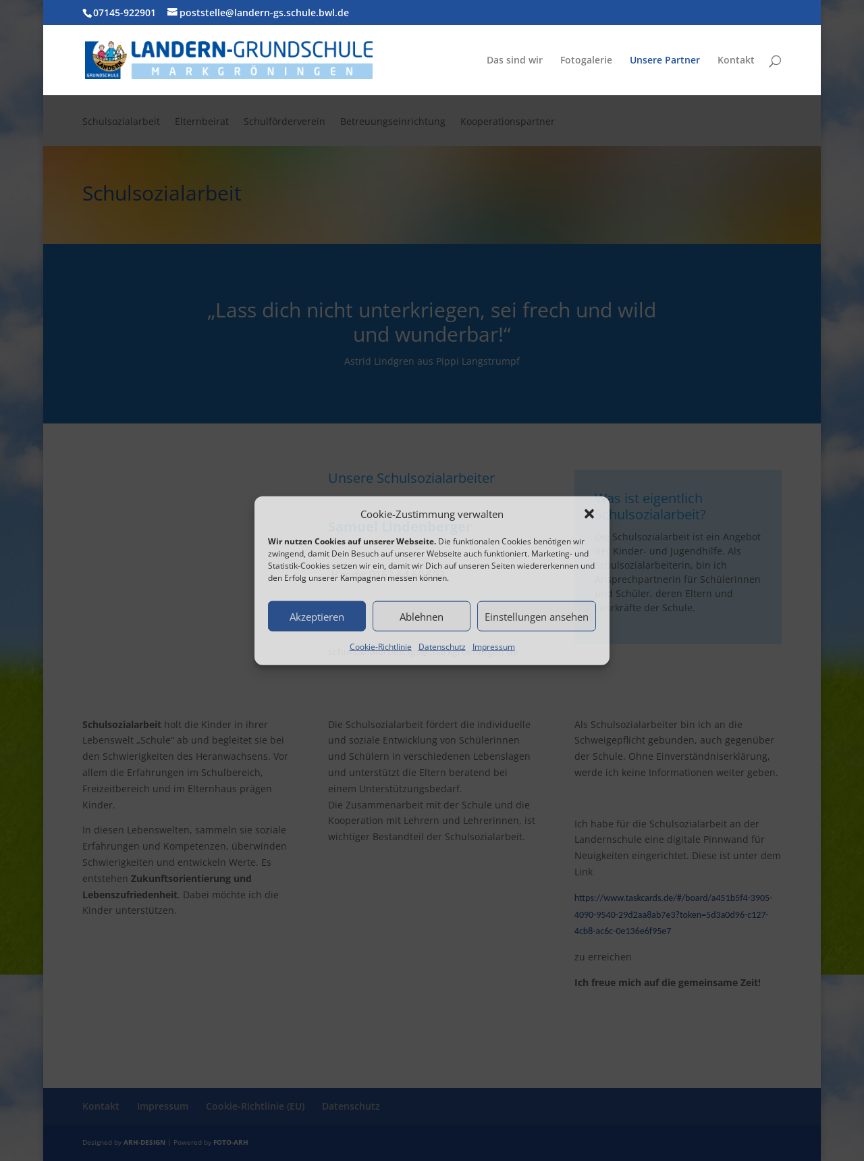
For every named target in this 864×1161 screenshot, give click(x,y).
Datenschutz (442, 646)
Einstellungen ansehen (537, 616)
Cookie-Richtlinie (381, 646)
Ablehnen (421, 616)
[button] (589, 514)
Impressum (494, 646)
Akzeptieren (317, 616)
